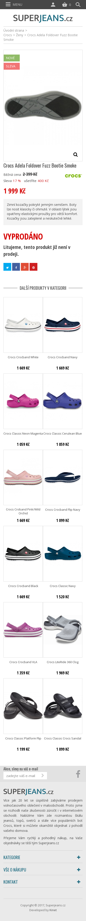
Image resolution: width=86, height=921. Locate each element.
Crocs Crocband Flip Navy (62, 510)
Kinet (53, 910)
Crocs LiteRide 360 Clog (62, 662)
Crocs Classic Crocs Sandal (62, 738)
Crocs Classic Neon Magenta (23, 434)
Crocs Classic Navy (63, 586)
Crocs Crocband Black (23, 586)
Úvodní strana (13, 30)
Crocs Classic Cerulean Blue (62, 434)
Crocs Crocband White (23, 357)
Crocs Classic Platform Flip (23, 738)
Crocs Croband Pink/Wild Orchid (23, 511)
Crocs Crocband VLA (23, 662)
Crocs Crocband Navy (63, 357)
